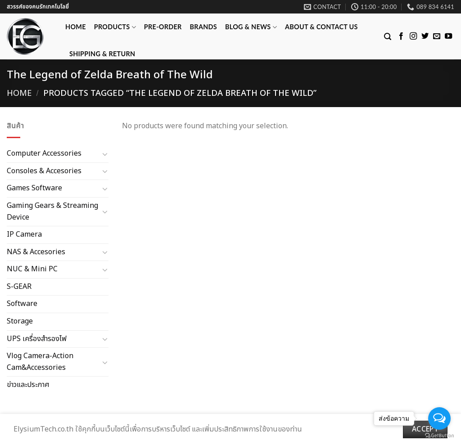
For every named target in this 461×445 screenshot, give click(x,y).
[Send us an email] (436, 36)
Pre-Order (163, 27)
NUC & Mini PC (32, 269)
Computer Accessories (44, 153)
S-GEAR (19, 286)
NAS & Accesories (36, 251)
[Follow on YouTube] (448, 36)
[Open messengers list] (439, 418)
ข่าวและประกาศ (28, 384)
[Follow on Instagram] (413, 36)
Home (75, 27)
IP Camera (24, 234)
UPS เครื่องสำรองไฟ (37, 338)
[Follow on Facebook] (401, 36)
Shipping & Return (102, 54)
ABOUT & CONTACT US (321, 27)
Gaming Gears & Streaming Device (52, 211)
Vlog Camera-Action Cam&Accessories (40, 362)
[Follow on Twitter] (425, 36)
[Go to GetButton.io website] (439, 436)
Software (22, 303)
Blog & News (251, 27)
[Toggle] (104, 153)
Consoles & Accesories (44, 170)
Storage (20, 321)
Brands (203, 27)
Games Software (34, 188)
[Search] (387, 36)
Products (115, 27)
